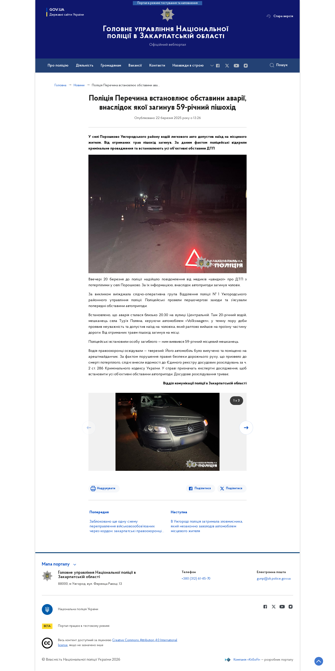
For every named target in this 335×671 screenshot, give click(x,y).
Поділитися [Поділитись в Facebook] (203, 488)
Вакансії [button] (135, 66)
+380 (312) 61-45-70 (196, 578)
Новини (79, 85)
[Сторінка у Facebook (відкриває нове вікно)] (217, 65)
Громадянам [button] (111, 66)
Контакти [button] (157, 66)
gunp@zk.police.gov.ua (274, 578)
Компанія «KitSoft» (247, 659)
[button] (60, 564)
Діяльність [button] (84, 66)
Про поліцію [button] (58, 66)
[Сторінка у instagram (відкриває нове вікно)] (245, 65)
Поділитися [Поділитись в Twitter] (234, 488)
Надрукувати (106, 488)
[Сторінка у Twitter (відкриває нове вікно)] (227, 65)
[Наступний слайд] (246, 428)
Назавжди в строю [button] (188, 66)
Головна (60, 85)
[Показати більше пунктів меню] (212, 65)
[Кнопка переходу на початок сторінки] (318, 661)
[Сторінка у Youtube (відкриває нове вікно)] (236, 65)
